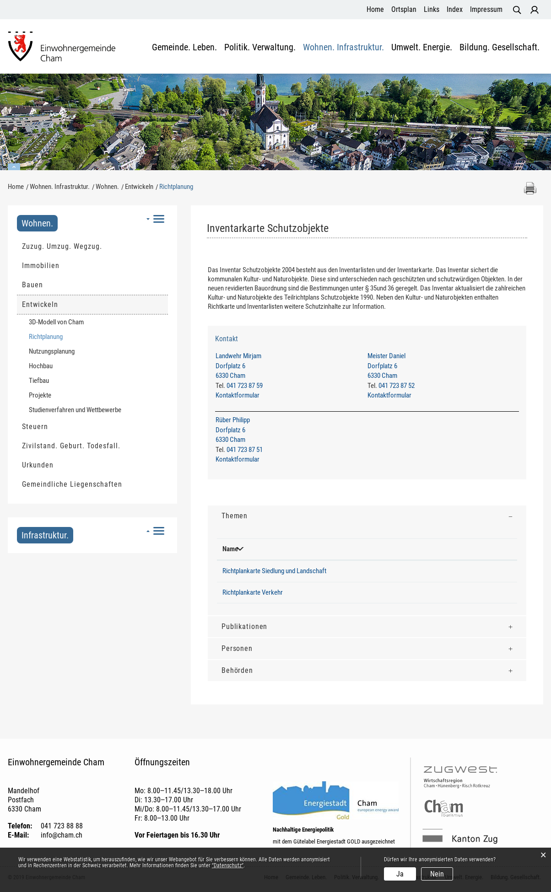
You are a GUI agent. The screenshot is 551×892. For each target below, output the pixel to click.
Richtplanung (63, 336)
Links (431, 9)
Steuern (35, 426)
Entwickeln (40, 304)
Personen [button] (237, 648)
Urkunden (38, 465)
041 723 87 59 (245, 386)
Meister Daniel (386, 356)
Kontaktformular (237, 395)
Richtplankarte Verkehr (252, 592)
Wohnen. (37, 223)
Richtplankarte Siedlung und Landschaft (274, 571)
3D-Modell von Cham (56, 322)
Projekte (40, 395)
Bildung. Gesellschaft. (499, 48)
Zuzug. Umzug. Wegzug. (62, 246)
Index (455, 9)
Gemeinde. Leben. (184, 48)
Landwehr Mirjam (238, 356)
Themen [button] (234, 515)
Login (534, 10)
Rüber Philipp (233, 420)
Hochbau (41, 366)
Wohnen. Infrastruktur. (343, 48)
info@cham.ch (61, 835)
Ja (400, 874)
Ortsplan (403, 9)
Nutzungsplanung (52, 351)
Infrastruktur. (45, 535)
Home (375, 9)
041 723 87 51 (245, 450)
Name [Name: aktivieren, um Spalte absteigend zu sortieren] (230, 549)
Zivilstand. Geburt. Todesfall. (71, 445)
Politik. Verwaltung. (260, 48)
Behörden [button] (237, 670)
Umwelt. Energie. (421, 48)
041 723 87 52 (396, 386)
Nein (437, 874)
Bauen (32, 284)
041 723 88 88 (62, 826)
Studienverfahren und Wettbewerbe (75, 410)
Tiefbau (39, 380)
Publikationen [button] (244, 626)
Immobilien (40, 265)
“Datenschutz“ (227, 865)
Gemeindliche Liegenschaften (72, 484)
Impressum (486, 9)
